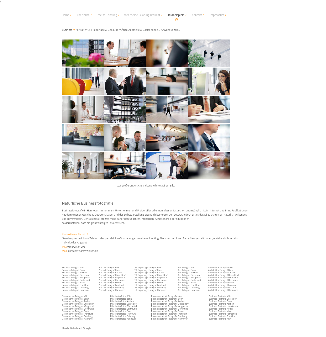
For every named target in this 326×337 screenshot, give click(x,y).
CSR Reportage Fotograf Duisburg (150, 287)
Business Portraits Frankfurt (222, 316)
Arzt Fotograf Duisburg (189, 287)
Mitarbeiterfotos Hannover (123, 318)
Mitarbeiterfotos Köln (120, 296)
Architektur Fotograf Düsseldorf (223, 275)
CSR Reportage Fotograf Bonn (148, 270)
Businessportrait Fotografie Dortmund (169, 308)
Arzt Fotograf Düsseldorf (189, 275)
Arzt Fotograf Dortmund (189, 280)
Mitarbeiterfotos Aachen (122, 301)
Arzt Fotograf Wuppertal (189, 277)
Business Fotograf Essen (73, 282)
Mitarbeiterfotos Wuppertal (123, 306)
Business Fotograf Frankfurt (75, 285)
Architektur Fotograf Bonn (220, 270)
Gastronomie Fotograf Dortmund (78, 308)
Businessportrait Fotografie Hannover (169, 318)
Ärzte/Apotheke (130, 30)
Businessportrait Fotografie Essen (167, 311)
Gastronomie (150, 30)
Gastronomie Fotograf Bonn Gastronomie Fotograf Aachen (76, 300)
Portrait (79, 30)
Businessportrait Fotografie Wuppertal (169, 306)
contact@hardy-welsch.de (83, 251)
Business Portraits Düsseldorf (223, 298)
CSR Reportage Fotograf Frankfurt (150, 285)
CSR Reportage (96, 30)
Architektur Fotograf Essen (221, 282)
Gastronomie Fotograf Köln (75, 296)
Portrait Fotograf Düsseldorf (112, 275)
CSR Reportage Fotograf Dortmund (150, 280)
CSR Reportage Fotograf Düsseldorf (151, 275)
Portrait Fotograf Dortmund (112, 280)
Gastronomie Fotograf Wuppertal (78, 306)
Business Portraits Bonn (220, 301)
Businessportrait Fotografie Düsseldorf (170, 303)
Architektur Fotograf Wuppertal (223, 277)
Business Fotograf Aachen (74, 272)
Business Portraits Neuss (221, 308)
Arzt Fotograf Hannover (189, 290)
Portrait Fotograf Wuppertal (112, 277)
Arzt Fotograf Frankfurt (189, 285)
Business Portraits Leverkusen (223, 306)
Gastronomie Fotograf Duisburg (77, 316)
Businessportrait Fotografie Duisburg (169, 316)
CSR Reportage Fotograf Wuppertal (150, 277)
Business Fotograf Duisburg (75, 287)
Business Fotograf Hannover (75, 290)
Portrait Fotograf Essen (110, 282)
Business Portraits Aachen (221, 303)
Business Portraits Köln (220, 296)
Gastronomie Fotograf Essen (75, 311)
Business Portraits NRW (220, 318)
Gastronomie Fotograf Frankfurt (77, 313)
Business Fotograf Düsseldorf (76, 275)
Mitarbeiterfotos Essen (121, 311)
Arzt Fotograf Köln (186, 267)
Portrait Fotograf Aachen (110, 272)
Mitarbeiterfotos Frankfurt (123, 313)
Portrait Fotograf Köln (109, 267)
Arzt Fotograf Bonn (187, 270)
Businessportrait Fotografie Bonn (167, 298)
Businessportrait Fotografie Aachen (168, 301)
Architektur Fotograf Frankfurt (222, 285)
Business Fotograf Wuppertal (76, 277)
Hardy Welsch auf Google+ (77, 328)
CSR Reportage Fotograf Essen (148, 282)
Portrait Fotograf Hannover (112, 290)
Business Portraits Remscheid (223, 313)
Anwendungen (169, 30)
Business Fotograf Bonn (73, 270)
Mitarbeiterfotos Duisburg (122, 316)
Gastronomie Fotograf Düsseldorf (78, 303)
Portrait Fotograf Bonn (109, 270)
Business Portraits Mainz (220, 311)
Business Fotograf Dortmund (76, 280)
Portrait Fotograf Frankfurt (111, 285)
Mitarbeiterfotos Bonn (121, 298)
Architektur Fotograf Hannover (223, 290)
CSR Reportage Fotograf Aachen (149, 272)
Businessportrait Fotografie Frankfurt (169, 313)
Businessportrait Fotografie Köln (166, 296)
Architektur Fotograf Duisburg (222, 287)
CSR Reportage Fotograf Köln (148, 267)
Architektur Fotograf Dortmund (223, 280)
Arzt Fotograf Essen (187, 282)
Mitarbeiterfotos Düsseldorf (123, 303)
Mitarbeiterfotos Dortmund (123, 308)
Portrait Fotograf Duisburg (111, 287)
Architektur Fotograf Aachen (221, 272)
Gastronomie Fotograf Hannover (77, 318)
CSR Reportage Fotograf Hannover (150, 290)
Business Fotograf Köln (73, 267)
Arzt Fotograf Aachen (188, 272)
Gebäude (113, 30)
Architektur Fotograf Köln (220, 267)
